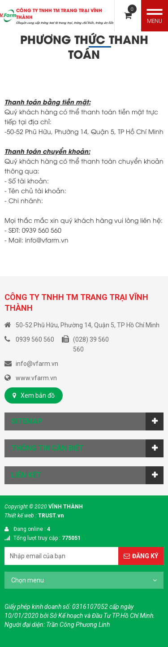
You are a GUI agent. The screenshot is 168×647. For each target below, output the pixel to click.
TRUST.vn (51, 515)
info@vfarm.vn (47, 239)
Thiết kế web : (20, 515)
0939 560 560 (41, 230)
